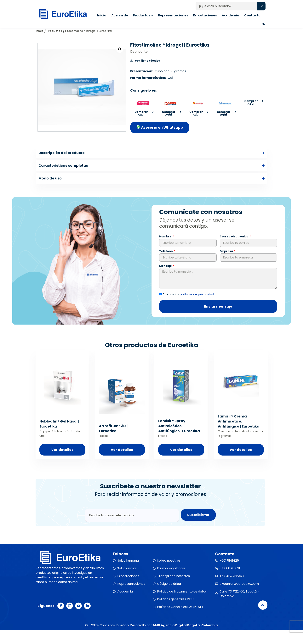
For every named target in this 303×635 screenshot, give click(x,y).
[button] (119, 53)
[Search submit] (261, 6)
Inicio (39, 35)
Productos (54, 35)
